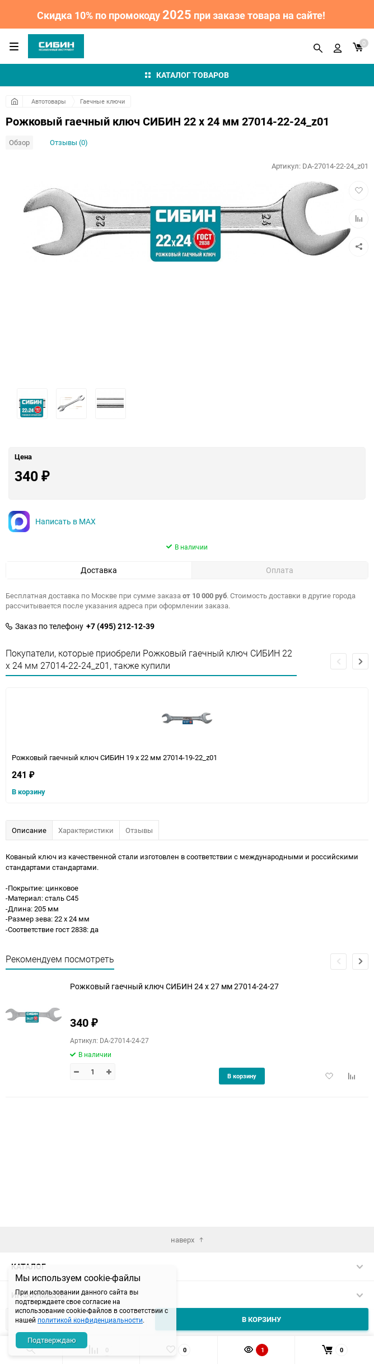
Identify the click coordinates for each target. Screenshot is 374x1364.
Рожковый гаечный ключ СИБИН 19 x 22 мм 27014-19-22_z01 (114, 819)
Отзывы (139, 892)
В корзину (28, 853)
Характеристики (86, 892)
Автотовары (48, 101)
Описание (29, 892)
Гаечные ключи (102, 101)
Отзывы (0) (69, 142)
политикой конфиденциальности (90, 1319)
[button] (360, 723)
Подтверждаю (51, 1340)
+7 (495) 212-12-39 (120, 688)
